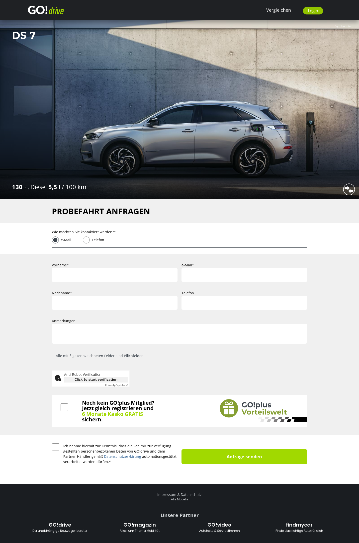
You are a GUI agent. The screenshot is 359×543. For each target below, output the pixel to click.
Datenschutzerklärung (122, 456)
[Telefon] (244, 303)
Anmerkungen (64, 320)
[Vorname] (115, 275)
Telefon (98, 239)
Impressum (166, 494)
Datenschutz (191, 494)
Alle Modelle (179, 499)
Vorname (59, 265)
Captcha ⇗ (116, 385)
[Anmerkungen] (179, 334)
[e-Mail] (244, 275)
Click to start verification (96, 379)
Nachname (61, 293)
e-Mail (66, 239)
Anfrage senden (244, 457)
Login (313, 10)
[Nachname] (115, 303)
